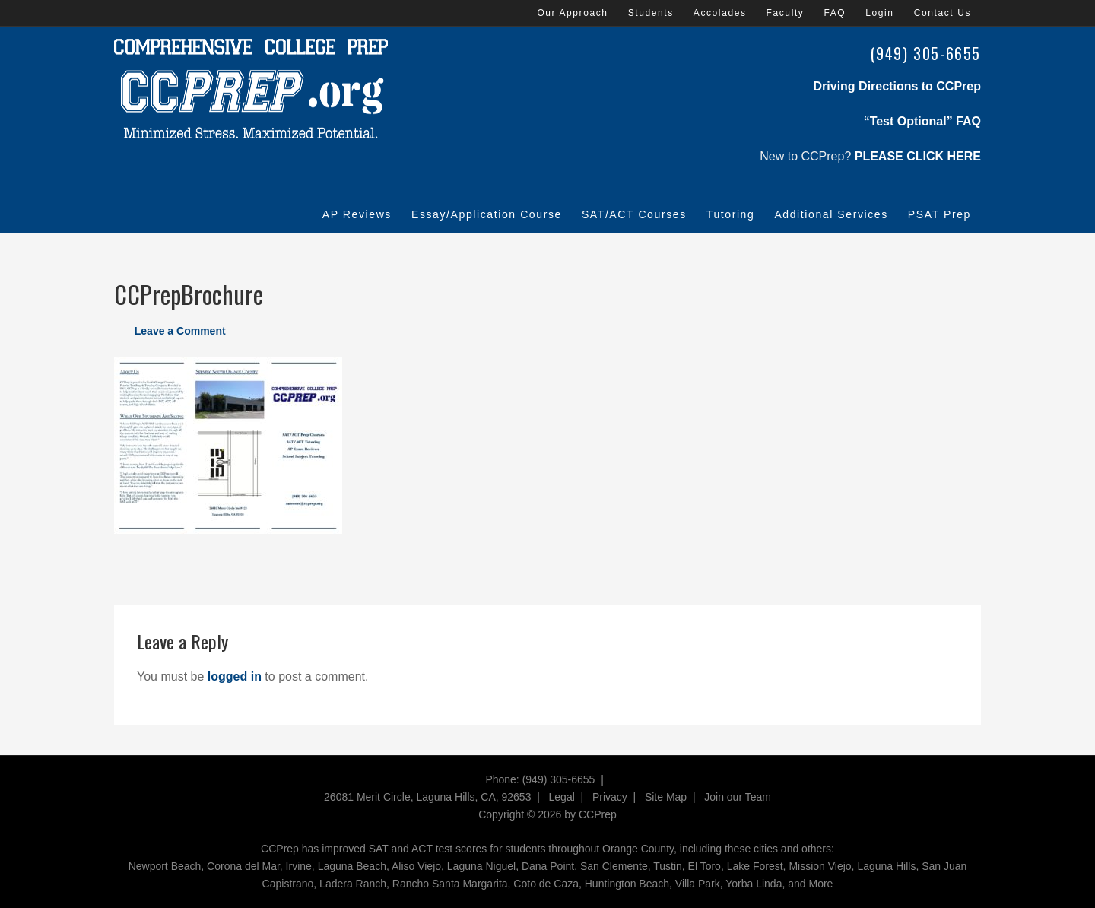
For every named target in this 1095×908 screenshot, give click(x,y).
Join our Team (737, 797)
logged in (235, 676)
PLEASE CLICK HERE (918, 156)
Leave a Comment (180, 331)
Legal (562, 797)
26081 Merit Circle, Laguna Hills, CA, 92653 (427, 797)
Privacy (609, 797)
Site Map (666, 797)
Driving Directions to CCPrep (897, 86)
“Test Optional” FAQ (922, 121)
